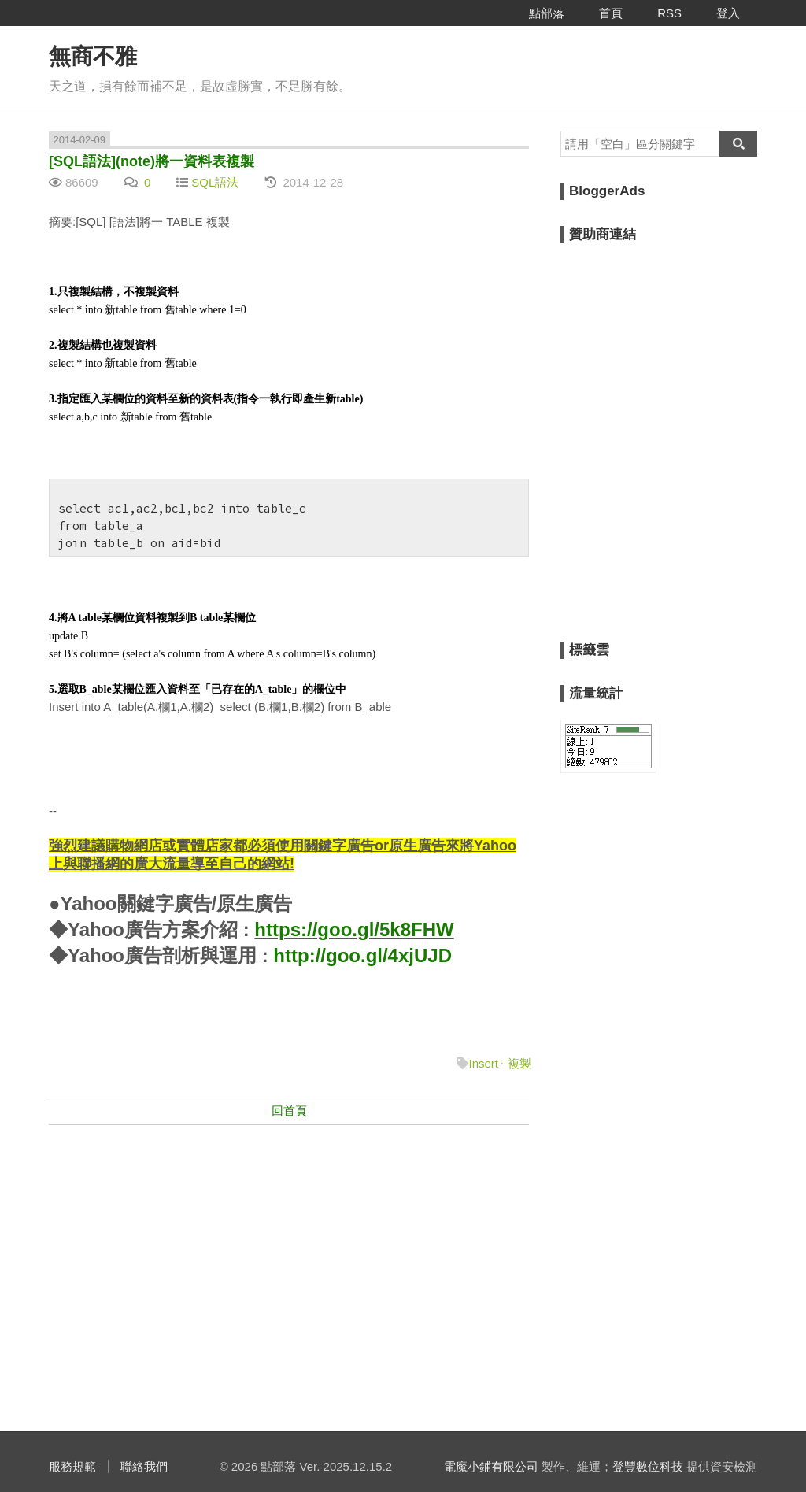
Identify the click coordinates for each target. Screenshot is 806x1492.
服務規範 (72, 1466)
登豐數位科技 (647, 1466)
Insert (483, 1063)
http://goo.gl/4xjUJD (362, 955)
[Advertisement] (289, 1252)
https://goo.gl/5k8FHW (353, 929)
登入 (728, 13)
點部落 (546, 13)
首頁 (611, 13)
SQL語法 (214, 182)
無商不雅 (93, 56)
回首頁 (289, 1110)
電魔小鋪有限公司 (491, 1466)
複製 (519, 1063)
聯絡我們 (144, 1466)
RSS (669, 13)
